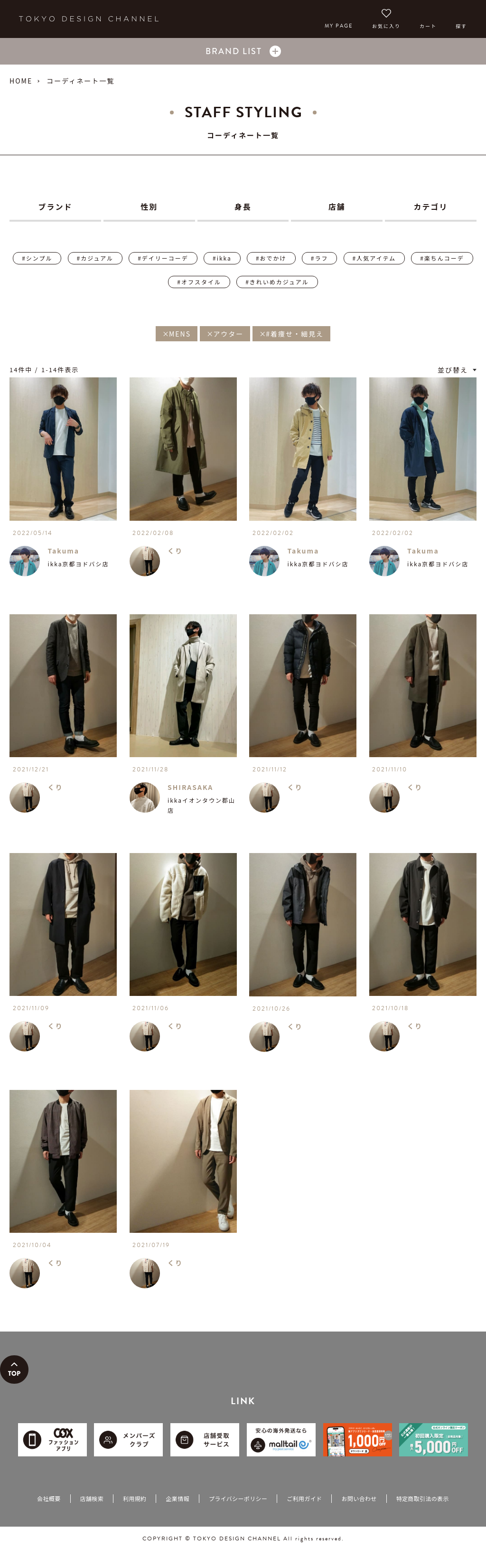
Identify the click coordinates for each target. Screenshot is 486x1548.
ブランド (55, 206)
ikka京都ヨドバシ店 (78, 564)
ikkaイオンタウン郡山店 (201, 805)
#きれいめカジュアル (276, 282)
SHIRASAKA (190, 787)
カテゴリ (431, 206)
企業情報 (177, 1498)
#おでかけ (271, 258)
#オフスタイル (199, 282)
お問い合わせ (358, 1498)
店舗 (337, 206)
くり (175, 550)
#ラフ (319, 258)
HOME (20, 80)
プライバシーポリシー (238, 1498)
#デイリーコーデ (163, 258)
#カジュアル (95, 258)
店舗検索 (91, 1498)
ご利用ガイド (304, 1498)
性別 (149, 206)
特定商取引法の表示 (422, 1498)
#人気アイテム (374, 258)
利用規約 (134, 1498)
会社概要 (48, 1498)
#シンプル (37, 258)
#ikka (222, 258)
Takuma (63, 550)
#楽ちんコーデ (442, 258)
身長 (243, 206)
